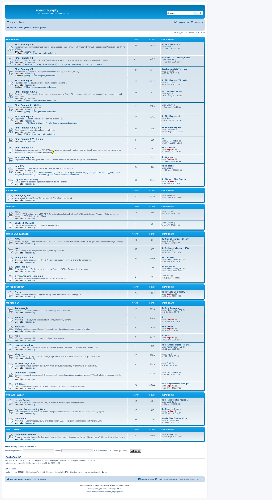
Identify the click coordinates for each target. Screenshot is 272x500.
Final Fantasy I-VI (24, 44)
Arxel (169, 46)
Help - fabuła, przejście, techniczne (38, 64)
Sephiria (170, 149)
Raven (169, 195)
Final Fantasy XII (24, 116)
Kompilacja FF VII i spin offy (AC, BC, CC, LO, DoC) (78, 64)
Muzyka (19, 354)
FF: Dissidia (39, 175)
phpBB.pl (117, 489)
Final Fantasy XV (24, 147)
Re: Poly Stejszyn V (170, 308)
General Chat (12, 303)
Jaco (169, 168)
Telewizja (20, 326)
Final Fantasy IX (23, 80)
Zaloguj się (11, 447)
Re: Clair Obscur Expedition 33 (175, 239)
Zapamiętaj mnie (121, 451)
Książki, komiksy (24, 345)
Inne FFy (19, 166)
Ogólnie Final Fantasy (27, 179)
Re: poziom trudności (171, 44)
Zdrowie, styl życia (25, 363)
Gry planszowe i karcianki (29, 276)
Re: (163, 139)
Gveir (169, 241)
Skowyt (170, 105)
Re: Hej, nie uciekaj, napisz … (175, 400)
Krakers (170, 181)
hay (168, 354)
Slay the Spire (168, 257)
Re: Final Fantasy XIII (171, 127)
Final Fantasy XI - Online (28, 105)
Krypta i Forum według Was (30, 409)
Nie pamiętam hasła (102, 451)
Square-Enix (12, 190)
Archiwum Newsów (25, 434)
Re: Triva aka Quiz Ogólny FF (175, 292)
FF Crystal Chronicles (96, 173)
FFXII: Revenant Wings (34, 123)
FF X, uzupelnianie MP (172, 91)
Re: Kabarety (167, 326)
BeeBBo (170, 60)
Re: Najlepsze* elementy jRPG (175, 248)
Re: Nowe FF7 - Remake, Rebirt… (177, 58)
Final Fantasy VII (24, 58)
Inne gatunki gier (24, 257)
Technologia (21, 308)
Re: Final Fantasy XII (171, 116)
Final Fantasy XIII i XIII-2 (28, 127)
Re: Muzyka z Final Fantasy (174, 179)
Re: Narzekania (168, 147)
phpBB (100, 485)
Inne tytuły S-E (23, 195)
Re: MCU (165, 336)
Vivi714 (170, 223)
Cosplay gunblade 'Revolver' (175, 69)
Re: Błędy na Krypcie (171, 409)
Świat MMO (11, 207)
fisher (104, 472)
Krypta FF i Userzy (15, 395)
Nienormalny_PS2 (174, 259)
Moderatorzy (29, 51)
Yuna (169, 250)
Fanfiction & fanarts (25, 372)
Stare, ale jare (22, 266)
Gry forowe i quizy (15, 287)
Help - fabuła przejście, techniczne (39, 76)
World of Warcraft (24, 223)
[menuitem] (21, 22)
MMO (17, 211)
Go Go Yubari (172, 141)
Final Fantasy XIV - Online (29, 139)
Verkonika (171, 129)
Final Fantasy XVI (24, 157)
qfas (169, 211)
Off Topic (20, 384)
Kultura (19, 317)
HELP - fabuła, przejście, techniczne (40, 53)
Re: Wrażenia (167, 157)
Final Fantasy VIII (24, 69)
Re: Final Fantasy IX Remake (175, 80)
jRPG (17, 248)
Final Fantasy (12, 39)
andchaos (171, 82)
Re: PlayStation (169, 266)
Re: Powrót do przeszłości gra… (176, 345)
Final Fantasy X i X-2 (26, 91)
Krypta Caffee (22, 400)
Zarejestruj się (28, 447)
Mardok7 (170, 434)
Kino (17, 336)
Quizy (18, 292)
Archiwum (20, 418)
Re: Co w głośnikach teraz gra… (176, 384)
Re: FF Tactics (168, 166)
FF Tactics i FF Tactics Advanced (38, 173)
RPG (17, 239)
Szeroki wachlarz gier (17, 234)
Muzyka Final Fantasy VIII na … (176, 418)
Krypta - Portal (13, 430)
